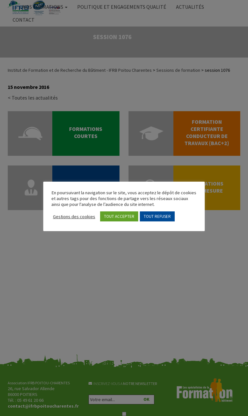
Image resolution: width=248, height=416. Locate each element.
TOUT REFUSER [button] (157, 216)
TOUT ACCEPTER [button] (119, 216)
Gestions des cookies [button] (74, 216)
